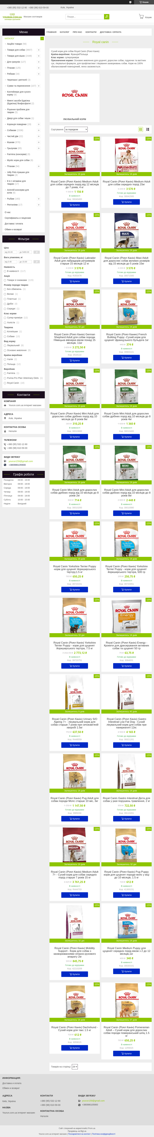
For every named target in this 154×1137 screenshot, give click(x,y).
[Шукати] (106, 16)
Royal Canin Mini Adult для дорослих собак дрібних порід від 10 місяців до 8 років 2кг (75, 493)
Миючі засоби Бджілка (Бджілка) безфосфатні (19, 102)
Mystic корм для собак (18, 160)
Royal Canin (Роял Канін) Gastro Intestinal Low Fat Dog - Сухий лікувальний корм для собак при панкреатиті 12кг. (126, 723)
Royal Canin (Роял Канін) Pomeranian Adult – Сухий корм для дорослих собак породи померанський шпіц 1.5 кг (126, 1031)
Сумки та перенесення (18, 86)
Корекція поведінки (16, 124)
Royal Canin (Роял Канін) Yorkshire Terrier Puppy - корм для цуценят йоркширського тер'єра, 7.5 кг (74, 645)
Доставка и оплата (11, 1083)
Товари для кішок (16, 56)
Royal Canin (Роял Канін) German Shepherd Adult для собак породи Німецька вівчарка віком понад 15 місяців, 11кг (75, 338)
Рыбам (10, 198)
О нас (8, 212)
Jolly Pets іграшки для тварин (18, 173)
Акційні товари (14, 44)
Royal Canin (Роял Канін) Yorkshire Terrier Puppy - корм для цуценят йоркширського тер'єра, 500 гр (126, 569)
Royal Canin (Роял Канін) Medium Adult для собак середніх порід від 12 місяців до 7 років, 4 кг (74, 184)
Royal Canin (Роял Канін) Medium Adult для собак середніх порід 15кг (126, 183)
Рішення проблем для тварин (18, 111)
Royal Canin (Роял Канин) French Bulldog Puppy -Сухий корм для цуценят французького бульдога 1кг (126, 337)
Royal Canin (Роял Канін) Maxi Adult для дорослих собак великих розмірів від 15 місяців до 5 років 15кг (126, 261)
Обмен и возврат (13, 229)
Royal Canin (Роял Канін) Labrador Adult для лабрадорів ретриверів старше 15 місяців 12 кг (75, 261)
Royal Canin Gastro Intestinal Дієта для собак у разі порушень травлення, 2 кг (126, 800)
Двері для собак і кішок (18, 118)
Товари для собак (16, 50)
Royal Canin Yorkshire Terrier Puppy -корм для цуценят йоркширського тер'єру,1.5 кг (74, 569)
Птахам (11, 68)
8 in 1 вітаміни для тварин (16, 182)
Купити (76, 205)
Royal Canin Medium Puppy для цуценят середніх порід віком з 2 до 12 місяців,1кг (126, 951)
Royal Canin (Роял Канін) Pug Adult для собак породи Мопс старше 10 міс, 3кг (75, 800)
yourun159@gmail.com (21, 461)
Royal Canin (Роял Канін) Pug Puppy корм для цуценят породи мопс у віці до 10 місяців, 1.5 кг (126, 874)
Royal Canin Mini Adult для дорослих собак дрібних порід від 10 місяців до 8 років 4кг (126, 416)
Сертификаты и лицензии (18, 218)
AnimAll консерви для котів (18, 191)
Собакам (11, 130)
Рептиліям (12, 204)
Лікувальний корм (74, 119)
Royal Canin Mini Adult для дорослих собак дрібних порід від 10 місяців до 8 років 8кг (126, 493)
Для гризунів (13, 62)
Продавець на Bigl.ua (77, 1131)
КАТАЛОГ (64, 32)
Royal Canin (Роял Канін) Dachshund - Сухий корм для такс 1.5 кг (74, 1029)
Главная (51, 32)
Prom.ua (91, 1128)
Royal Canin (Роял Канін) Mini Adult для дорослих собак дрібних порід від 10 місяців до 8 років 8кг (75, 416)
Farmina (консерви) (17, 154)
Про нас (77, 32)
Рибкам (11, 74)
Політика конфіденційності (103, 1134)
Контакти (90, 32)
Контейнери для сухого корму (19, 93)
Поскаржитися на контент (79, 1134)
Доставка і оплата (110, 32)
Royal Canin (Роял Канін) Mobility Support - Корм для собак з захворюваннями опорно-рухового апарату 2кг (74, 952)
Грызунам (12, 148)
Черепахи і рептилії (17, 80)
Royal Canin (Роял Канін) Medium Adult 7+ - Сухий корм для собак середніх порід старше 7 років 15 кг (74, 874)
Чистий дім (12, 136)
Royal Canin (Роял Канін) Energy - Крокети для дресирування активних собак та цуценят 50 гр (126, 645)
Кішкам (10, 142)
